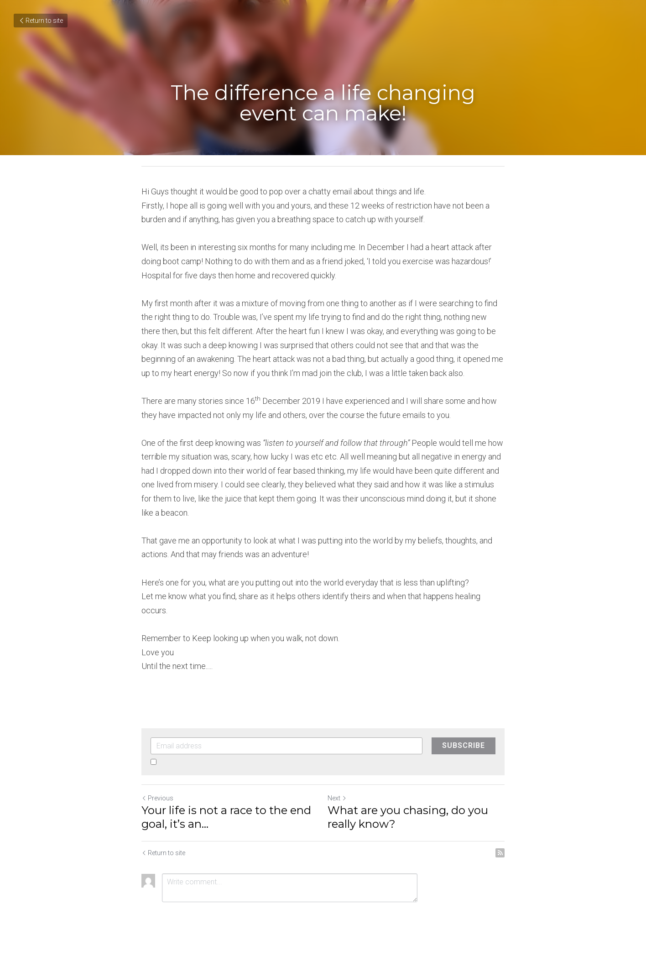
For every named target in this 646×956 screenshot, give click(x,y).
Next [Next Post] (337, 798)
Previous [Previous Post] (157, 798)
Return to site (40, 20)
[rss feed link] (500, 852)
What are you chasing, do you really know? (408, 817)
